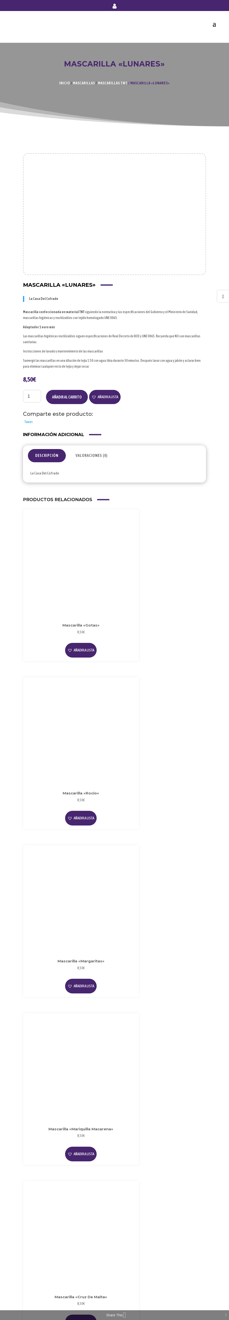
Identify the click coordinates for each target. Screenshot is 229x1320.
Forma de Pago (38, 1276)
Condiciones (36, 1244)
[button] (105, 397)
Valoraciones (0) (92, 455)
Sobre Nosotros (39, 1180)
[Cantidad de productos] (32, 396)
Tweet (28, 422)
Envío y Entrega (39, 1284)
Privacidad (35, 1228)
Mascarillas (84, 83)
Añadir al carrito (67, 397)
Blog (30, 1188)
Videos (32, 1196)
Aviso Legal (35, 1220)
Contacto (34, 1292)
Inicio (64, 83)
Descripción (46, 455)
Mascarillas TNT (112, 83)
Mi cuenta (114, 7)
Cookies (33, 1236)
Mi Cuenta (34, 1268)
